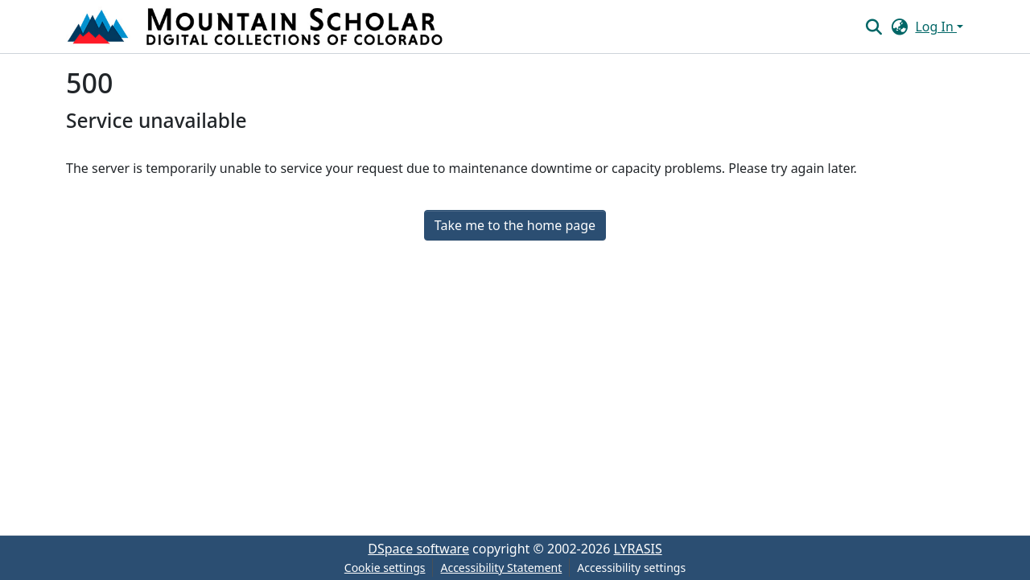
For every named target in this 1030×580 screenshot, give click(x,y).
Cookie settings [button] (385, 567)
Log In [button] (936, 26)
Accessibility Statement (501, 567)
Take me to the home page (515, 225)
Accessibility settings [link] (631, 567)
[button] (256, 26)
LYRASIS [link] (638, 548)
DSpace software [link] (418, 548)
